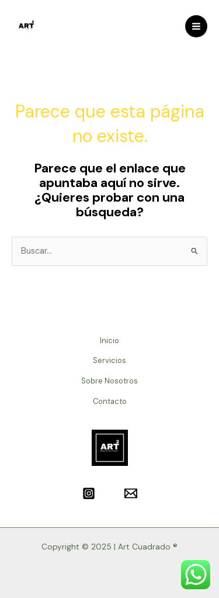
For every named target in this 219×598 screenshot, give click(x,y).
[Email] (130, 493)
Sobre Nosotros (109, 381)
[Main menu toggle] (196, 26)
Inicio (109, 340)
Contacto (110, 401)
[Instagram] (88, 493)
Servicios (109, 360)
